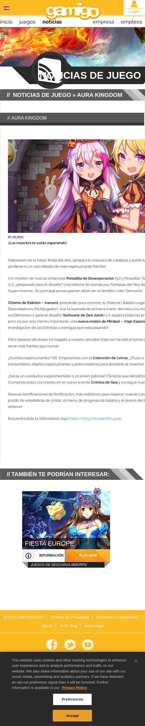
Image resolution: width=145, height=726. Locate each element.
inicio (6, 22)
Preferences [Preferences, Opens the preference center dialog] (72, 702)
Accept (72, 718)
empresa (103, 22)
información (51, 555)
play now (88, 555)
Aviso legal (93, 625)
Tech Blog (68, 625)
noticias (52, 22)
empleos (131, 22)
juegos (27, 22)
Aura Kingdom (99, 95)
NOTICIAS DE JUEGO (42, 95)
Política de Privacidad (70, 617)
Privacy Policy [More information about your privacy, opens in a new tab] (74, 691)
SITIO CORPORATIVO (23, 617)
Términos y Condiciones (117, 617)
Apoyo (47, 625)
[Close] (136, 663)
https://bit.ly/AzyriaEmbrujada (95, 418)
